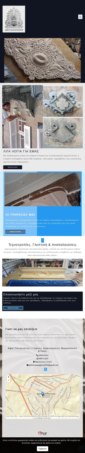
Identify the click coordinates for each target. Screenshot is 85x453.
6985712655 (43, 359)
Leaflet (8, 416)
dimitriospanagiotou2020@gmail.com (43, 365)
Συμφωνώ (43, 449)
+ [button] (8, 377)
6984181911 (44, 355)
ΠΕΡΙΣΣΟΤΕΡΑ (13, 167)
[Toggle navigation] (80, 17)
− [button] (8, 380)
